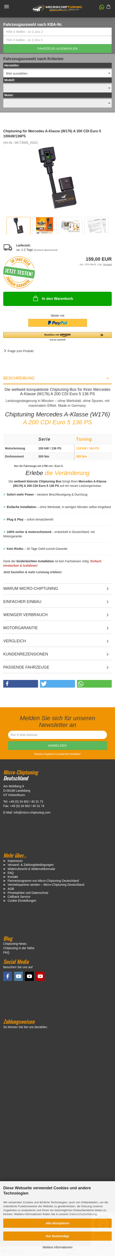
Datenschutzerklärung (83, 1214)
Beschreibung (19, 378)
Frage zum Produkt (20, 351)
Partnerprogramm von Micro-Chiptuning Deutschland (43, 880)
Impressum (15, 861)
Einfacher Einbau (22, 601)
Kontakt (13, 877)
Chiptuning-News (15, 943)
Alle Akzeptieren (57, 1223)
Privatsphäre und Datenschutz (28, 892)
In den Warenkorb (52, 298)
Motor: (9, 95)
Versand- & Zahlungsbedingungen (31, 864)
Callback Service (19, 896)
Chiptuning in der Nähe (18, 948)
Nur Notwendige (57, 1236)
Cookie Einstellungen (22, 900)
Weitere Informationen (57, 1247)
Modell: (9, 80)
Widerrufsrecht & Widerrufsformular (31, 869)
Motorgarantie (20, 628)
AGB (11, 889)
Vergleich (14, 641)
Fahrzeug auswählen (57, 48)
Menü (6, 6)
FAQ (11, 873)
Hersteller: (11, 65)
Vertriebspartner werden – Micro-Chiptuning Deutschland (46, 884)
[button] (99, 8)
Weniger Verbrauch (25, 615)
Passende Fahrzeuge (26, 667)
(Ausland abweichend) (46, 250)
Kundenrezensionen (25, 654)
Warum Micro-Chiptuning (30, 588)
